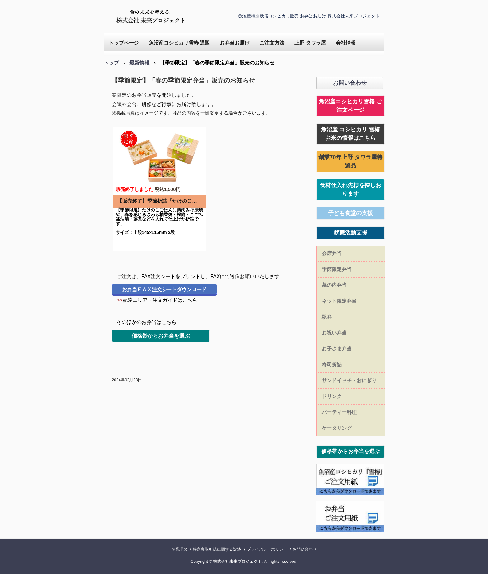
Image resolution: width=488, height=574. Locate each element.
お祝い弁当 (334, 332)
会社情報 (346, 42)
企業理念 (179, 549)
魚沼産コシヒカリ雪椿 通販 (179, 42)
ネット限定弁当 (339, 301)
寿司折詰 (332, 364)
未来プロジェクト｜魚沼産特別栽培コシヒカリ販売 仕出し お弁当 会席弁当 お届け (152, 16)
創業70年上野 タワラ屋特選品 (350, 161)
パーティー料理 (339, 412)
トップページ (124, 42)
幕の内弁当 (334, 285)
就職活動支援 (350, 233)
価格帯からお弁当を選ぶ (161, 336)
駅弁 (327, 317)
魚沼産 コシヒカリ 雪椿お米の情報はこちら (350, 133)
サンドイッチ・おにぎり (349, 380)
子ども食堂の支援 (350, 213)
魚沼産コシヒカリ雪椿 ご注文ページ (350, 105)
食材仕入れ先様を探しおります (350, 189)
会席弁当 (332, 253)
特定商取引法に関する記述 (217, 549)
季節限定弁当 (337, 269)
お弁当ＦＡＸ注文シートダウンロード (164, 289)
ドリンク (332, 396)
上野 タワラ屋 (310, 42)
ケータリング (337, 428)
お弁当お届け (235, 42)
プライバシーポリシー (267, 549)
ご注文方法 (272, 42)
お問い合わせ (350, 83)
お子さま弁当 (337, 348)
